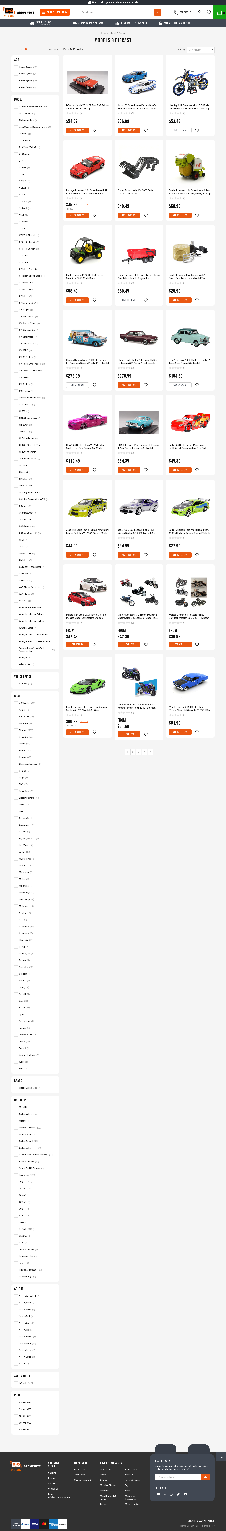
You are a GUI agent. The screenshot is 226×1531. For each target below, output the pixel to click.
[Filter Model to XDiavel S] (35, 472)
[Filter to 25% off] (35, 1202)
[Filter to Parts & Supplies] (35, 1161)
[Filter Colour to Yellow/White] (35, 1302)
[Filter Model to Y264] (35, 215)
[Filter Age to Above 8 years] (35, 67)
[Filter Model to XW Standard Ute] (35, 330)
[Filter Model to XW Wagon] (35, 309)
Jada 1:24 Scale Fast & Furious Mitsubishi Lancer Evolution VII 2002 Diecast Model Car (87, 532)
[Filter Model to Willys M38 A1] (35, 664)
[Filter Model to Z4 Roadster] (35, 140)
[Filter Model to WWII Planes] (35, 594)
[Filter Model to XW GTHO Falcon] (35, 343)
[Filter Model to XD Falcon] (35, 479)
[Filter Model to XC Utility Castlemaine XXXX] (35, 499)
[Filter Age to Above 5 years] (35, 73)
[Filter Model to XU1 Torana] (35, 391)
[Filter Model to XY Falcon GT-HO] (35, 282)
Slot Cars (129, 1475)
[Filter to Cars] (35, 1242)
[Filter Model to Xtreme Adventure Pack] (35, 397)
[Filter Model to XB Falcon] (35, 560)
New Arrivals (106, 1469)
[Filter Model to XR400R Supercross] (35, 418)
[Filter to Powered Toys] (35, 1276)
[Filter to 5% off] (35, 1215)
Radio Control (131, 1469)
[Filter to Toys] (35, 1263)
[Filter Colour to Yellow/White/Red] (35, 1296)
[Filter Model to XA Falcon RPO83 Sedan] (35, 567)
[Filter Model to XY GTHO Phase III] (35, 235)
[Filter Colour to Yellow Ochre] (35, 1357)
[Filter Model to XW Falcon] (35, 377)
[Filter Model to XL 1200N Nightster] (35, 458)
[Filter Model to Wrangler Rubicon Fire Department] (35, 641)
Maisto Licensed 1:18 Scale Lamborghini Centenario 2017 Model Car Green (86, 709)
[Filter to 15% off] (35, 1188)
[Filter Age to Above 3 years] (35, 80)
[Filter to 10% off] (35, 1181)
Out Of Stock (180, 130)
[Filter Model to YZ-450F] (35, 201)
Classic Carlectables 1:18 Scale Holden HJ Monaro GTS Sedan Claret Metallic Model (137, 362)
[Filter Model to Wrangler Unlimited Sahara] (35, 614)
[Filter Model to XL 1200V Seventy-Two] (35, 445)
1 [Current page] (127, 752)
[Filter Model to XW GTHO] (35, 350)
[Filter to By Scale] (35, 1229)
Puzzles (104, 1504)
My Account (79, 1469)
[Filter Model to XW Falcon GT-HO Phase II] (35, 370)
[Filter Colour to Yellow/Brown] (35, 1336)
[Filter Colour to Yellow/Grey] (35, 1323)
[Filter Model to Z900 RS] (35, 133)
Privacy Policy (208, 1526)
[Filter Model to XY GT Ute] (35, 262)
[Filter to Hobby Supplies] (35, 1256)
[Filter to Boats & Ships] (35, 1134)
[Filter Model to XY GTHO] (35, 255)
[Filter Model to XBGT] (35, 540)
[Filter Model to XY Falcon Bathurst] (35, 289)
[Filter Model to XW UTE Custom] (35, 316)
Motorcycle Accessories (130, 1497)
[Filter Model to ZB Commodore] (35, 120)
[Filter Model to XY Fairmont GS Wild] (35, 303)
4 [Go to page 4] (144, 752)
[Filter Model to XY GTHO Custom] (35, 249)
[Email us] (158, 1495)
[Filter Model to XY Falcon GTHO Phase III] (35, 276)
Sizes (127, 1491)
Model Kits (105, 1491)
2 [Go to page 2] (133, 752)
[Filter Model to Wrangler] (35, 657)
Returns (51, 1478)
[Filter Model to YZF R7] (35, 174)
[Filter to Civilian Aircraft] (35, 1141)
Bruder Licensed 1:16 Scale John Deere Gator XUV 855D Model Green (86, 277)
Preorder (104, 1475)
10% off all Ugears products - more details (113, 2)
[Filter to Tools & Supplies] (35, 1249)
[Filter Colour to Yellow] (35, 1363)
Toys (127, 1485)
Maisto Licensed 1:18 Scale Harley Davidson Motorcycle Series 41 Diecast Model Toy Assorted (189, 616)
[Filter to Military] (35, 1121)
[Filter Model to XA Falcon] (35, 580)
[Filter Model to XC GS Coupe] (35, 526)
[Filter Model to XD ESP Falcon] (35, 485)
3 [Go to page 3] (138, 752)
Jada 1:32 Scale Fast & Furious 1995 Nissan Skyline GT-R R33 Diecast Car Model (136, 532)
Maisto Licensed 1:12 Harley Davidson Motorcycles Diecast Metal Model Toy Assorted (137, 616)
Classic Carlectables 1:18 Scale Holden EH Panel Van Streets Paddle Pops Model (87, 362)
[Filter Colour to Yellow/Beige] (35, 1350)
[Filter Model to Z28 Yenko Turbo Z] (35, 147)
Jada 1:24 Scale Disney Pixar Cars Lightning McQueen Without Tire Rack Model (188, 447)
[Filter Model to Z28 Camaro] (35, 154)
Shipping (52, 1473)
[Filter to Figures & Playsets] (35, 1269)
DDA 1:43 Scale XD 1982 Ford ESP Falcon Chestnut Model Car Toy (87, 107)
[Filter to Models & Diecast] (35, 1127)
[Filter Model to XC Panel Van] (35, 519)
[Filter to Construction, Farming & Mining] (35, 1154)
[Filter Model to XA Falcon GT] (35, 573)
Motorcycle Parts (133, 1504)
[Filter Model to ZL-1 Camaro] (35, 113)
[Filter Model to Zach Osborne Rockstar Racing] (35, 127)
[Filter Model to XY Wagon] (35, 221)
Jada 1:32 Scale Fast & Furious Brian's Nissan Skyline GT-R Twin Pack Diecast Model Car (137, 107)
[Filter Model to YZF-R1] (35, 167)
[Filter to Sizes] (35, 1222)
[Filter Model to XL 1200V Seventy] (35, 452)
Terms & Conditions (189, 1526)
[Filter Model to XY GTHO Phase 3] (35, 242)
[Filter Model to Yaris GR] (35, 208)
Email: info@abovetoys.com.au (59, 1495)
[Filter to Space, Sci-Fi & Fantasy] (35, 1168)
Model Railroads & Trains (108, 1497)
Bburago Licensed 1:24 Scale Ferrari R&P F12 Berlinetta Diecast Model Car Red (87, 192)
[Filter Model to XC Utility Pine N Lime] (35, 492)
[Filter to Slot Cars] (35, 1236)
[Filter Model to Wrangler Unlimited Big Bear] (35, 621)
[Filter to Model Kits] (35, 1107)
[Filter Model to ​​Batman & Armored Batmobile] (35, 106)
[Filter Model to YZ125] (35, 194)
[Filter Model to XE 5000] (35, 465)
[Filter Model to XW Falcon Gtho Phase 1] (35, 364)
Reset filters (53, 49)
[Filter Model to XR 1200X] (35, 424)
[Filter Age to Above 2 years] (35, 87)
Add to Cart (77, 130)
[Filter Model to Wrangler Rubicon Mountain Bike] (35, 634)
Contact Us (182, 12)
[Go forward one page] (150, 752)
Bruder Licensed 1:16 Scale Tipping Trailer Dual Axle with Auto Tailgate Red (139, 277)
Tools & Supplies (132, 1480)
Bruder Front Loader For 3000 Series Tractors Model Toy (136, 192)
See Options (77, 644)
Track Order (79, 1475)
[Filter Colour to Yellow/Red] (35, 1316)
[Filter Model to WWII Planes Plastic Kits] (35, 587)
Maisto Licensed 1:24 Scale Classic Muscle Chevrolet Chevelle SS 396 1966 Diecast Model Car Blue (189, 709)
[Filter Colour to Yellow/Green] (35, 1330)
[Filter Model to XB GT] (35, 546)
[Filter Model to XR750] (35, 411)
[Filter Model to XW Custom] (35, 384)
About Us (52, 1483)
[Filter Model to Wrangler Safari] (35, 628)
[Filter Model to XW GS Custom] (35, 357)
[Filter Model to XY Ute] (35, 228)
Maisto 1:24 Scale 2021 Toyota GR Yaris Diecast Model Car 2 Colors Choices (86, 616)
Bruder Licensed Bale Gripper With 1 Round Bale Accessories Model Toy (187, 277)
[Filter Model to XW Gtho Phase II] (35, 337)
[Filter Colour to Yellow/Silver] (35, 1309)
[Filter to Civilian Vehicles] (35, 1114)
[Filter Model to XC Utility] (35, 506)
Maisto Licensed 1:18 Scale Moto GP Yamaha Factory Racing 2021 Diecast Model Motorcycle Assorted (136, 706)
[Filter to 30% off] (35, 1209)
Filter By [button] (19, 49)
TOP (221, 1456)
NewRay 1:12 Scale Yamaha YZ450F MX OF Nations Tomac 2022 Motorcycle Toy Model (189, 107)
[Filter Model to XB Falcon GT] (35, 553)
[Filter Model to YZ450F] (35, 188)
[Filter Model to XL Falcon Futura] (35, 438)
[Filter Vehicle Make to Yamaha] (35, 683)
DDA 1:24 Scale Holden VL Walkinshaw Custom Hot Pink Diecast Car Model (86, 447)
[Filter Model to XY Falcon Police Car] (35, 269)
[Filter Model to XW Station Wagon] (35, 323)
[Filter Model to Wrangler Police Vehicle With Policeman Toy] (35, 649)
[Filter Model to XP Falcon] (35, 431)
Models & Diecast (108, 1485)
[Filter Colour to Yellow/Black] (35, 1343)
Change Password (82, 1480)
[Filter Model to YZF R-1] (35, 181)
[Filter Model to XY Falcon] (35, 296)
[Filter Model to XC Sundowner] (35, 512)
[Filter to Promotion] (35, 1175)
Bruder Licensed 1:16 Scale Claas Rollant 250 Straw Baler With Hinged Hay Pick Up (190, 192)
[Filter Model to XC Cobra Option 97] (35, 533)
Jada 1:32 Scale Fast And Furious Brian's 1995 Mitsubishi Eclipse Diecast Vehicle (189, 532)
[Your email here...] (178, 1477)
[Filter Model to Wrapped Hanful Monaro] (35, 607)
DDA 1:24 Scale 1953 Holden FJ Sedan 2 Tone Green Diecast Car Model (189, 362)
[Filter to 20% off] (35, 1195)
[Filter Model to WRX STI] (35, 600)
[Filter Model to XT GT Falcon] (35, 404)
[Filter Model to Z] (35, 161)
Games (103, 1480)
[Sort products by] (201, 50)
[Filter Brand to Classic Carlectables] (35, 1088)
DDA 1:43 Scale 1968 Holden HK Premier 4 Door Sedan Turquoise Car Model (138, 447)
